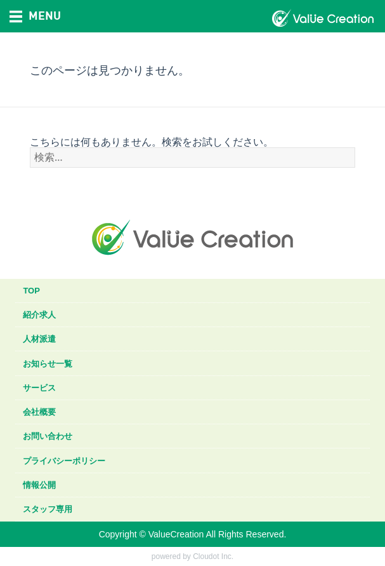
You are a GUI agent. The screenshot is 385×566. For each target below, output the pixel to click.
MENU (35, 15)
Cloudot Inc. (213, 556)
